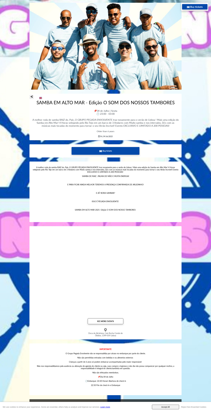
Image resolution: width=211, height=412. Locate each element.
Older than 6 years (105, 131)
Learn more (105, 407)
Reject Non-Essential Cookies (193, 407)
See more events (105, 321)
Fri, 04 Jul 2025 (105, 136)
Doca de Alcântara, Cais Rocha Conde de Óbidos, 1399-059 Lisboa (105, 334)
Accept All (165, 407)
